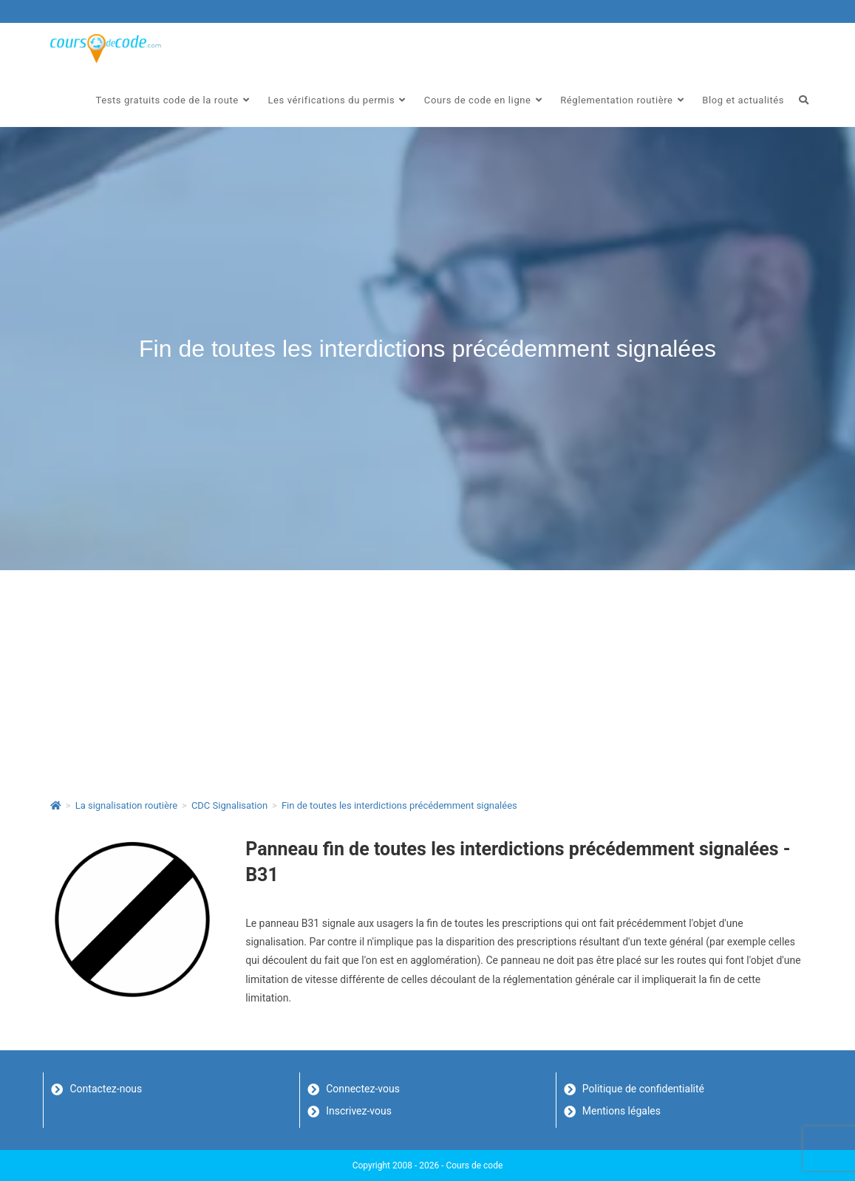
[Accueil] (55, 805)
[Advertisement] (427, 681)
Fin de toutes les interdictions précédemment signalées (399, 805)
